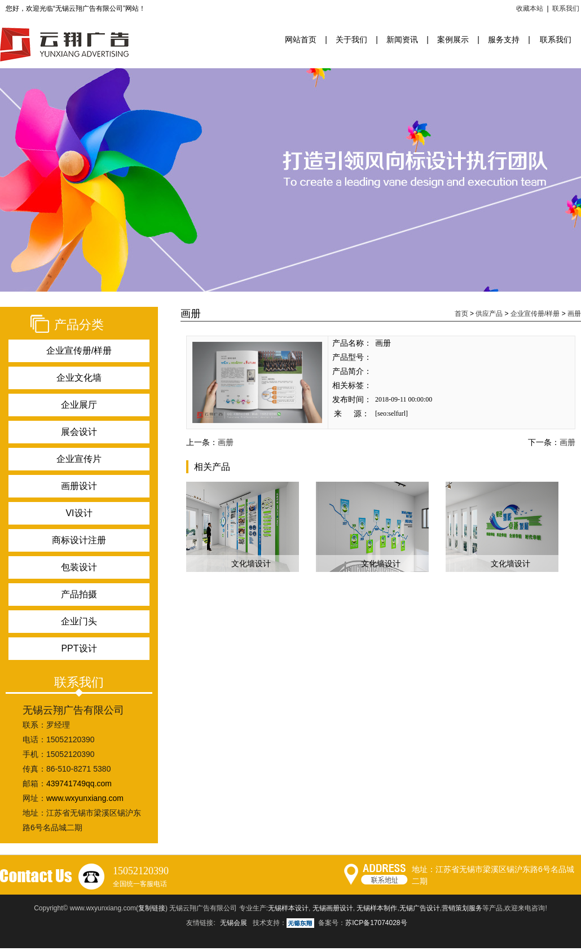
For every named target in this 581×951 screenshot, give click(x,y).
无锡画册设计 (332, 908)
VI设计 (78, 513)
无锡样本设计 (288, 908)
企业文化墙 (79, 377)
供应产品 (489, 314)
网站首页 (300, 39)
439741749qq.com (79, 783)
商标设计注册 (79, 540)
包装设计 (79, 567)
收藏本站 (529, 8)
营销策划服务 (462, 908)
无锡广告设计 (419, 908)
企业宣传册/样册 (79, 350)
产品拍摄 (79, 594)
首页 (461, 314)
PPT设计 (78, 648)
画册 (574, 314)
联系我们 (565, 8)
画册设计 (79, 486)
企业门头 (79, 621)
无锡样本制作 (376, 908)
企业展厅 (79, 405)
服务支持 (504, 39)
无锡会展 (233, 923)
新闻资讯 (402, 39)
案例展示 (453, 39)
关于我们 (351, 39)
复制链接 (151, 908)
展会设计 (79, 432)
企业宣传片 (79, 459)
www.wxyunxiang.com (85, 798)
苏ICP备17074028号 (376, 923)
